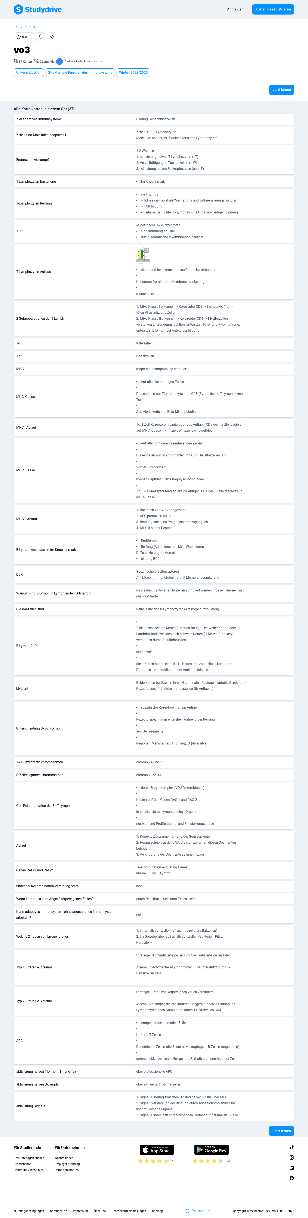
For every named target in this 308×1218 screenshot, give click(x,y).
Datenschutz (58, 1211)
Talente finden (64, 1158)
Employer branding (67, 1164)
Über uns (100, 1211)
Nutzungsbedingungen (29, 1211)
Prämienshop (22, 1164)
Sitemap (157, 1211)
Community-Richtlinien (29, 1170)
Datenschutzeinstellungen (129, 1211)
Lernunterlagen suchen (29, 1158)
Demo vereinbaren (67, 1170)
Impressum (80, 1211)
